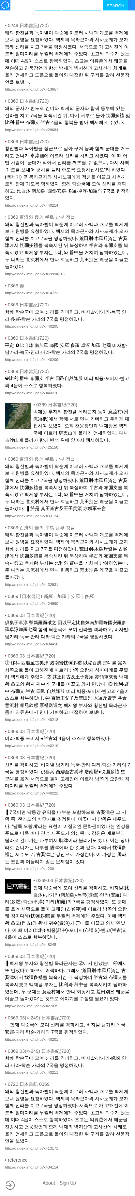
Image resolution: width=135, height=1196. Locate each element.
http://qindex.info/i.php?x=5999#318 (35, 274)
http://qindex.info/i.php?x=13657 (31, 89)
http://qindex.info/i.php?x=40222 (31, 793)
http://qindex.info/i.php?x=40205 (31, 326)
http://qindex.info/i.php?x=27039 (31, 1006)
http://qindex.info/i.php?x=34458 (31, 644)
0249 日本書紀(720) (27, 25)
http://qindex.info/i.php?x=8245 (30, 945)
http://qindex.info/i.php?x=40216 (31, 393)
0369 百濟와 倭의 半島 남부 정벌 (40, 217)
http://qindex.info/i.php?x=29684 (31, 130)
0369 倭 (14, 285)
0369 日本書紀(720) (27, 101)
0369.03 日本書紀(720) (30, 615)
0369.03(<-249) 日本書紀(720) (37, 1017)
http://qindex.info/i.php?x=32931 (31, 585)
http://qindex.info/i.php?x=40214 (31, 205)
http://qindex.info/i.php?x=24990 (31, 604)
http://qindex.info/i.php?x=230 (29, 869)
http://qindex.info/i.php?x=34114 (31, 1167)
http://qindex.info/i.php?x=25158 (31, 447)
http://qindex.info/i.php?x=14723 (31, 293)
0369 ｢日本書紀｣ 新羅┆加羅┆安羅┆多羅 (49, 596)
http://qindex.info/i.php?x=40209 (31, 360)
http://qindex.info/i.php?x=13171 (31, 1148)
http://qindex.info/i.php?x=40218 (31, 720)
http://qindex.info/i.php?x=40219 (31, 746)
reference (16, 1160)
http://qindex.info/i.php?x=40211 (31, 1072)
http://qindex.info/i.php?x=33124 (31, 516)
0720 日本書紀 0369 (27, 1084)
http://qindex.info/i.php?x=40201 (31, 1039)
